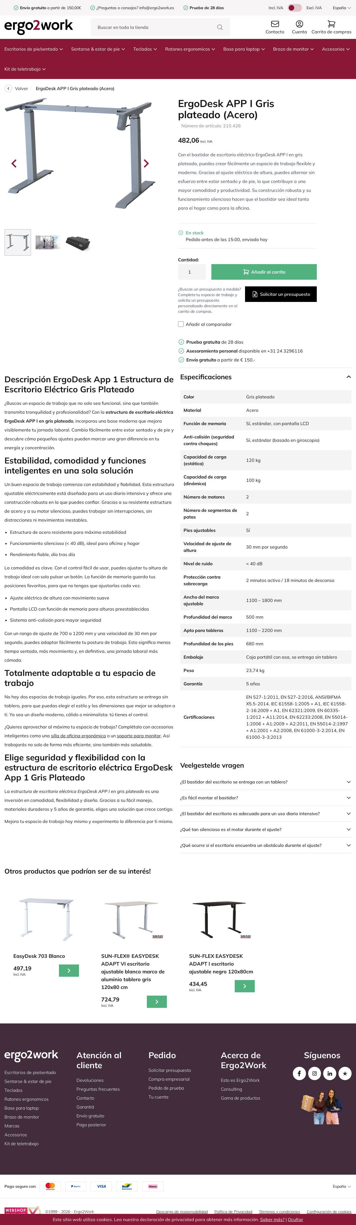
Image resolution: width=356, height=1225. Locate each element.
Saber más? (272, 1219)
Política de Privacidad (233, 1211)
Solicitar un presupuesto (281, 294)
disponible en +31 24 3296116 (244, 351)
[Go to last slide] (14, 163)
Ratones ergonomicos (190, 49)
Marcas (11, 1126)
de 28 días (214, 342)
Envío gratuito (90, 1116)
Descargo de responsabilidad (182, 1211)
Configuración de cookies (329, 1211)
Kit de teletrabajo (25, 69)
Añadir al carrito (264, 272)
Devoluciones (90, 1080)
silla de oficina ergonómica (78, 735)
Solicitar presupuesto (170, 1070)
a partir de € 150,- (220, 360)
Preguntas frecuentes (98, 1089)
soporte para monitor (139, 735)
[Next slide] (145, 163)
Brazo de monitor (293, 49)
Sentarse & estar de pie (98, 49)
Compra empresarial (169, 1079)
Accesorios (336, 49)
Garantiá (85, 1107)
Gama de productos (240, 1098)
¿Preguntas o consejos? (117, 7)
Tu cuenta (158, 1097)
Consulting (231, 1089)
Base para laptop (244, 49)
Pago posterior (91, 1124)
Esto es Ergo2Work (240, 1080)
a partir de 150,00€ (50, 7)
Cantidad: (188, 259)
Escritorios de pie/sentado (33, 49)
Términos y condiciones (279, 1211)
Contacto (85, 1098)
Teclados (145, 49)
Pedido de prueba (166, 1088)
